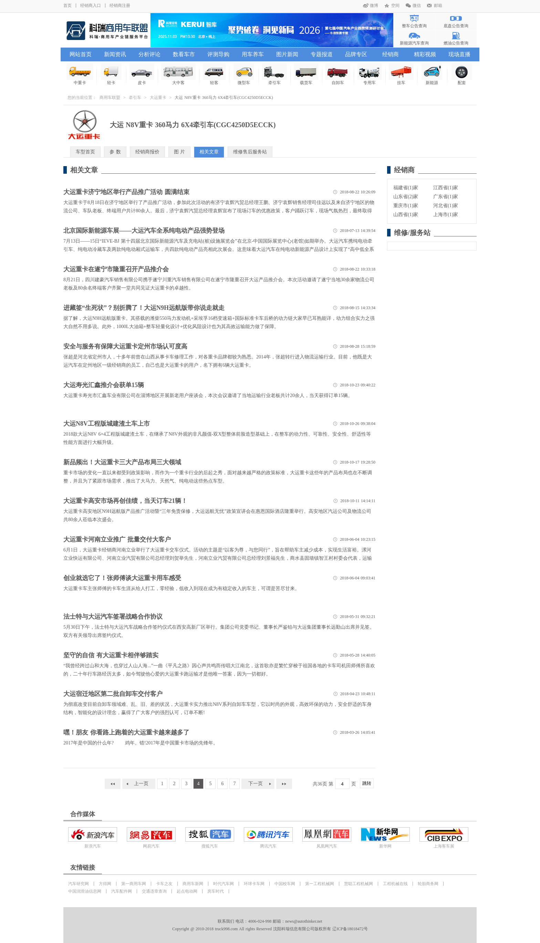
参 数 (115, 151)
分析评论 (149, 54)
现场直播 (459, 54)
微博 (374, 5)
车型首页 (85, 151)
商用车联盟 (110, 97)
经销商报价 (147, 151)
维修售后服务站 (250, 151)
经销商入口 (90, 5)
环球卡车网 (254, 884)
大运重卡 (158, 97)
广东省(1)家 (445, 196)
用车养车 (253, 54)
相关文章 (209, 151)
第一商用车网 (133, 884)
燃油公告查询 (456, 43)
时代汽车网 (223, 884)
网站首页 (81, 54)
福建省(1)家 (405, 187)
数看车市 (184, 54)
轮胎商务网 (428, 884)
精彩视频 (425, 54)
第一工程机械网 (319, 884)
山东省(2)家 (405, 196)
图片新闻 (287, 54)
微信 (417, 5)
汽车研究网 (78, 884)
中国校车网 (284, 884)
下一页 (255, 783)
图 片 (179, 151)
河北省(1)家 (445, 205)
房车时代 (215, 891)
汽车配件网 (121, 891)
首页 (67, 5)
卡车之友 (164, 884)
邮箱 (438, 5)
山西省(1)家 (405, 214)
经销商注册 (120, 5)
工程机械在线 (395, 884)
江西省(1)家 (445, 187)
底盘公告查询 (456, 25)
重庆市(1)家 (405, 205)
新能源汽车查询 (414, 43)
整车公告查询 (414, 25)
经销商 (390, 54)
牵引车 (135, 97)
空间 (395, 5)
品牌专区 (356, 54)
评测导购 (218, 54)
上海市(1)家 (445, 214)
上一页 (141, 783)
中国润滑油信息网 (84, 891)
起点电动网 (187, 891)
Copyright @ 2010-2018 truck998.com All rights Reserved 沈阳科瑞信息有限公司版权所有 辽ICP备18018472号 (269, 928)
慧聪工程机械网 (358, 884)
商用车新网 (193, 884)
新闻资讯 (115, 54)
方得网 (105, 884)
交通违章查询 (154, 891)
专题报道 (322, 54)
